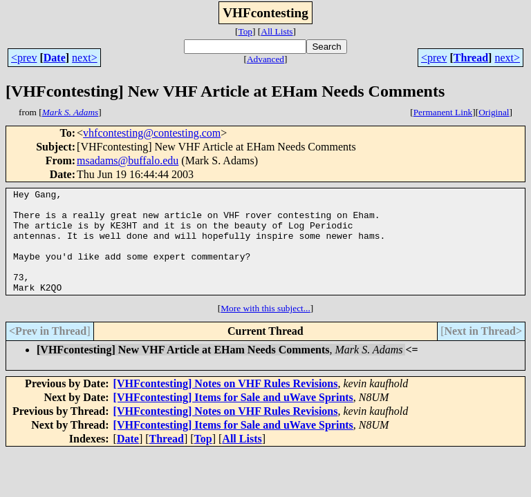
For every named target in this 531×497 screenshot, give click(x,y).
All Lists (276, 31)
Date (55, 58)
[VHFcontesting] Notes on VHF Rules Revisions (225, 404)
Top (245, 31)
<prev (24, 58)
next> (84, 58)
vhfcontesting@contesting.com (152, 133)
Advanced (265, 59)
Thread (471, 58)
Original (493, 112)
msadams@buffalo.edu (127, 160)
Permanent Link (443, 112)
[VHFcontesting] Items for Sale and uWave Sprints (233, 418)
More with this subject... (265, 329)
